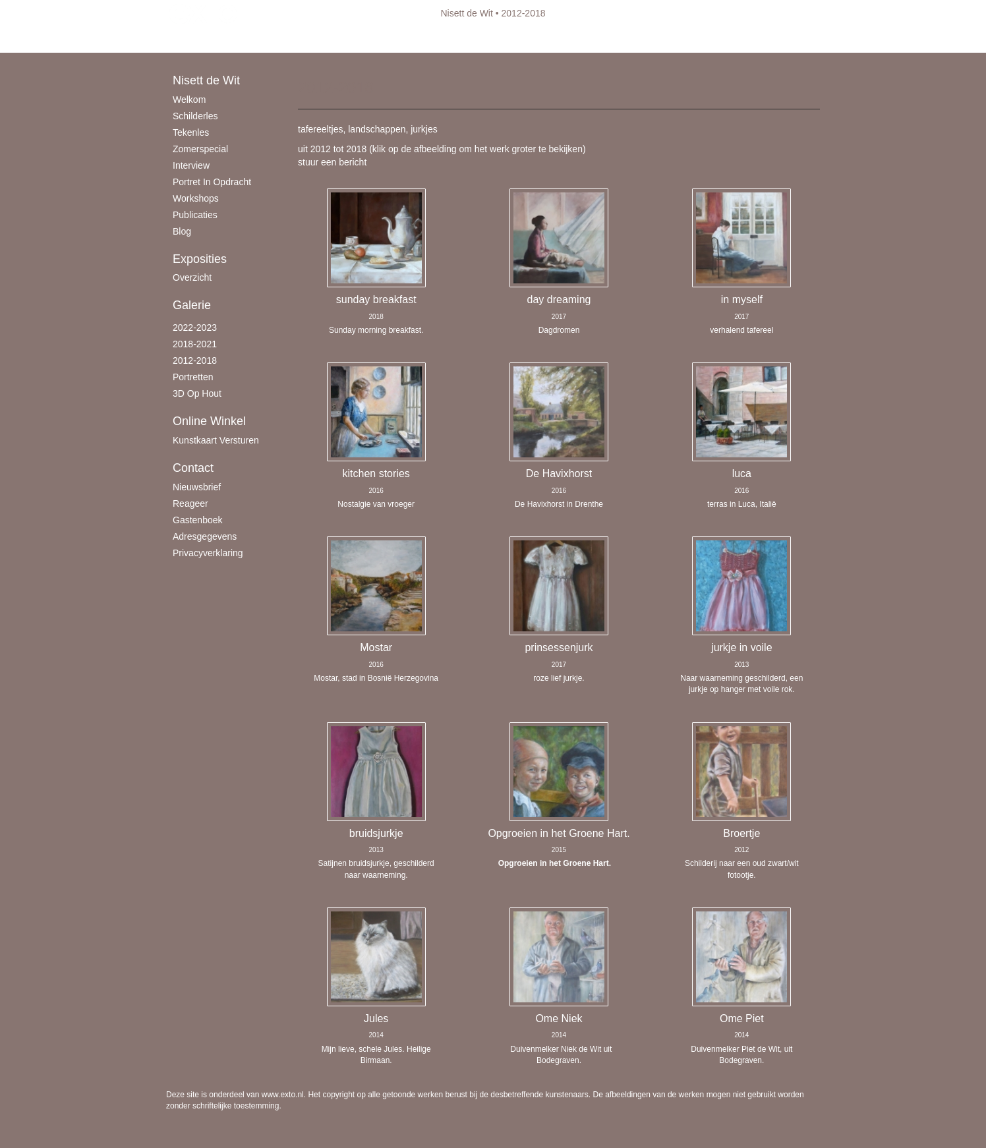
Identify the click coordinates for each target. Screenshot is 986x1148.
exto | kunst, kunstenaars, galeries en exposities (203, 13)
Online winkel (209, 421)
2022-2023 (195, 327)
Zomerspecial (200, 149)
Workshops (196, 198)
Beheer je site (194, 39)
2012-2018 (195, 360)
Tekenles (191, 132)
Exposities (200, 259)
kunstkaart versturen (216, 440)
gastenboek (198, 520)
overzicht (192, 277)
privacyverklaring (208, 553)
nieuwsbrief (197, 487)
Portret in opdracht (212, 182)
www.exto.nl (283, 1094)
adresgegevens (205, 536)
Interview (191, 165)
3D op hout (197, 393)
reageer (190, 503)
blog (182, 231)
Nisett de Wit (467, 13)
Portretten (193, 377)
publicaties (195, 215)
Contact (193, 467)
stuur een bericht (332, 162)
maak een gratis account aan (294, 39)
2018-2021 (195, 344)
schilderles (195, 116)
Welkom (189, 99)
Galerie (192, 305)
